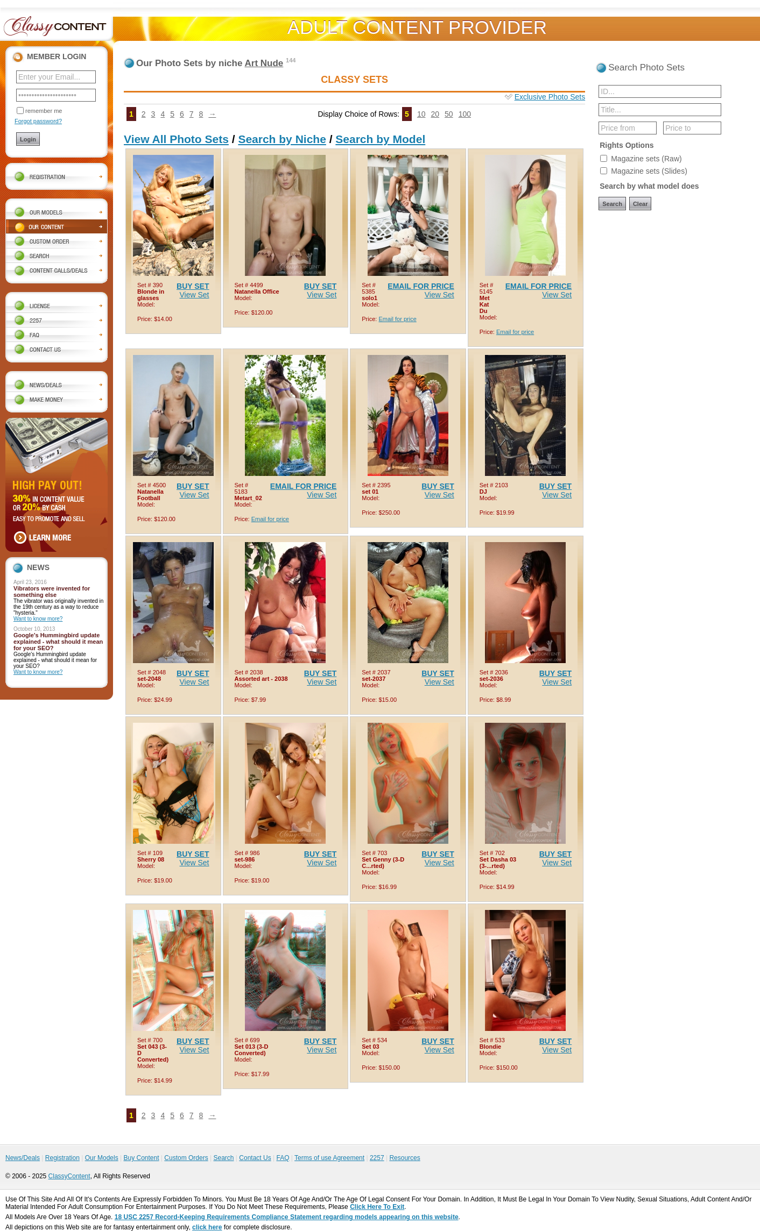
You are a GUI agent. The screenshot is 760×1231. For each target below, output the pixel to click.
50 (449, 114)
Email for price (397, 319)
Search (223, 1158)
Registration (62, 1158)
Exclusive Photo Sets (550, 96)
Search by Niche (282, 139)
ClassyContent (69, 1176)
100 (465, 114)
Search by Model (380, 139)
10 (421, 114)
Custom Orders (186, 1158)
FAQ (282, 1158)
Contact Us (255, 1158)
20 (435, 114)
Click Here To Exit (377, 1207)
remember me (43, 111)
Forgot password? (38, 121)
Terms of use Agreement (329, 1158)
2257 (377, 1158)
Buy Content (141, 1158)
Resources (404, 1158)
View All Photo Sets (176, 139)
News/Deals (22, 1158)
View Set (194, 294)
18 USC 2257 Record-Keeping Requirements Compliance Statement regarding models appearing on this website (287, 1217)
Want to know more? (37, 619)
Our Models (101, 1158)
